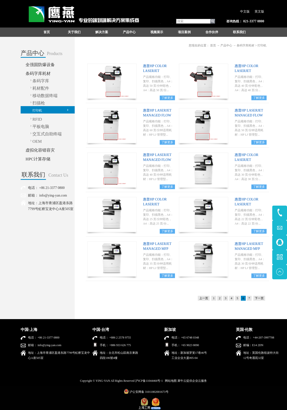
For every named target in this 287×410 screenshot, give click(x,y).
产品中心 (226, 45)
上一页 (203, 298)
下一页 (259, 298)
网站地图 (170, 380)
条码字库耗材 (245, 45)
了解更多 (167, 97)
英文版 (259, 11)
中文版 (245, 11)
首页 (46, 32)
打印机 (262, 45)
